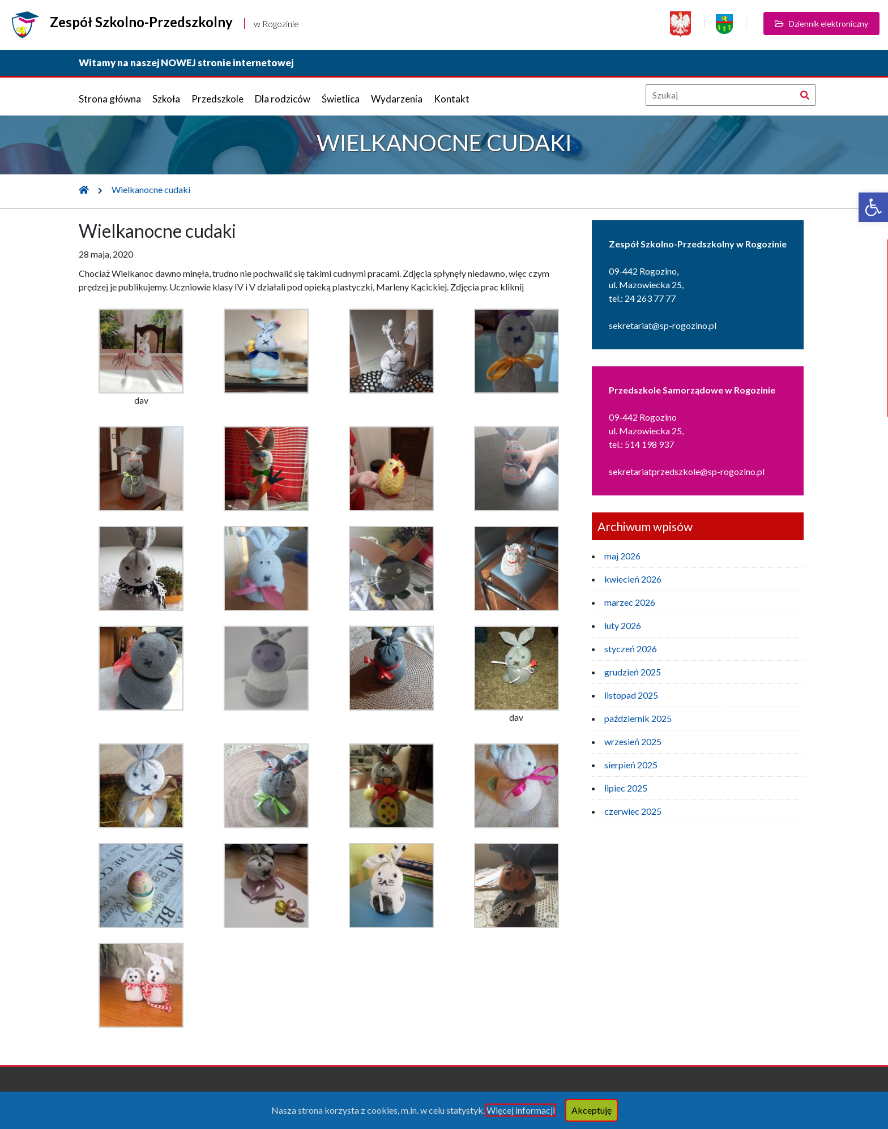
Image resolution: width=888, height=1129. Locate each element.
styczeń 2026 (630, 648)
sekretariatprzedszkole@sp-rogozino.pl (687, 471)
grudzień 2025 (632, 671)
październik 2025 (638, 718)
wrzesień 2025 (632, 741)
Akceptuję (591, 1110)
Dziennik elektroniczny (821, 23)
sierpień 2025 (631, 764)
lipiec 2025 (625, 787)
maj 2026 (622, 555)
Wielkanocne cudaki (151, 189)
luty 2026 (622, 625)
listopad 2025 (631, 695)
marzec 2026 (629, 602)
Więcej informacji (520, 1110)
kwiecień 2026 (632, 579)
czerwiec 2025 (632, 811)
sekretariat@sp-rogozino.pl (662, 325)
